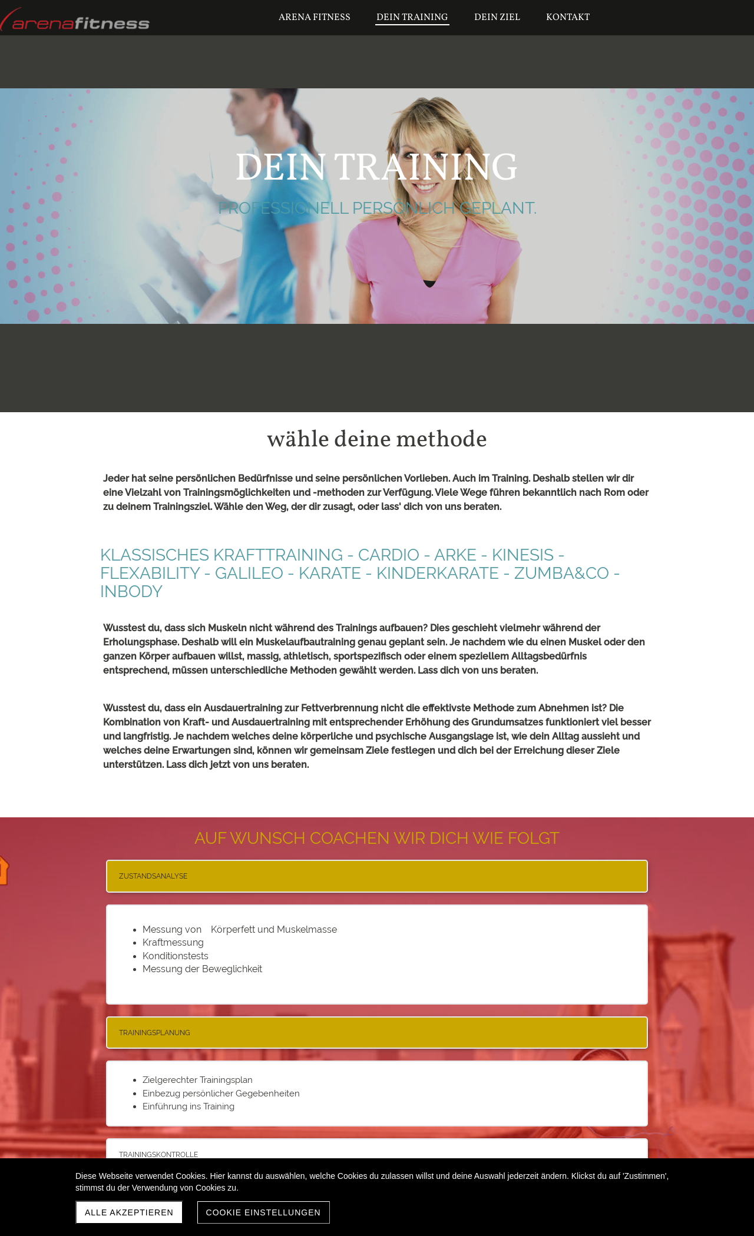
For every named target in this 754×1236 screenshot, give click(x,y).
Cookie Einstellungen (263, 1212)
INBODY (131, 591)
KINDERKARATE (437, 573)
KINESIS (523, 555)
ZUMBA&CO (561, 573)
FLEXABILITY (150, 573)
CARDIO (388, 555)
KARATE (330, 573)
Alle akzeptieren (129, 1212)
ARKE (455, 555)
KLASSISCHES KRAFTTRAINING (221, 555)
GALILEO (249, 573)
